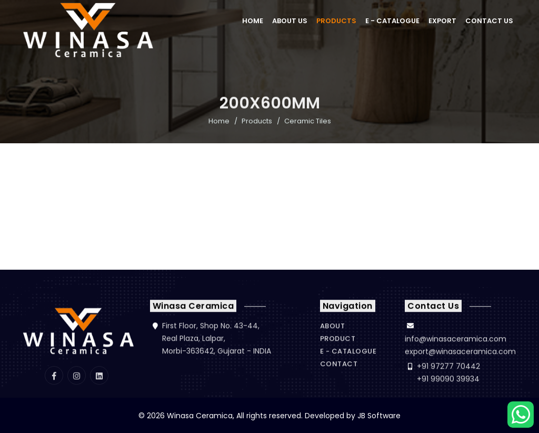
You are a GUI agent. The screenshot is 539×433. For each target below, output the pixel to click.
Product (338, 338)
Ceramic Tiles (307, 121)
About (332, 326)
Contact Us (489, 21)
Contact (339, 364)
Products (336, 21)
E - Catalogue (392, 21)
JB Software (379, 415)
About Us (289, 21)
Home (252, 21)
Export (442, 21)
